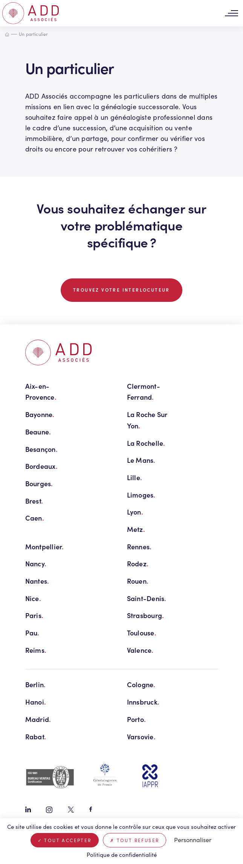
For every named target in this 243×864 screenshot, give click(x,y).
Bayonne (40, 414)
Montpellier (44, 546)
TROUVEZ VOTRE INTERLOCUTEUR (121, 290)
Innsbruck (143, 701)
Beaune (38, 431)
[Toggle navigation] (231, 13)
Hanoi (35, 701)
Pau (32, 632)
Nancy (36, 563)
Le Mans (141, 460)
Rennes (139, 546)
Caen (34, 517)
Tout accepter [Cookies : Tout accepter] (65, 840)
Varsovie (141, 736)
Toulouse (141, 632)
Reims (36, 650)
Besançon (41, 449)
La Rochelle (146, 443)
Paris (34, 615)
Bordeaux (41, 466)
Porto (136, 719)
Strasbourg (145, 615)
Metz (136, 529)
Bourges (39, 483)
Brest (34, 500)
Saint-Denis (147, 598)
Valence (140, 650)
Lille (134, 477)
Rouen (138, 581)
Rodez (138, 563)
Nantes (37, 581)
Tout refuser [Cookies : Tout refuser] (134, 840)
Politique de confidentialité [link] (122, 854)
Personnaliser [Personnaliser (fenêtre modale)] (192, 840)
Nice (33, 598)
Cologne (141, 684)
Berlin (35, 684)
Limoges (141, 494)
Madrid (38, 719)
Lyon (135, 511)
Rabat (35, 736)
